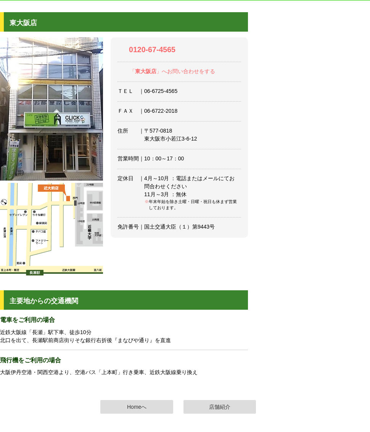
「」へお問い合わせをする (172, 71)
